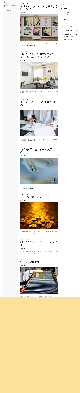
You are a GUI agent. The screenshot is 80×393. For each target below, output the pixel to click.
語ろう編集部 (23, 12)
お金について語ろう (65, 12)
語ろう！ (8, 3)
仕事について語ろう (65, 14)
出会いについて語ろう (65, 16)
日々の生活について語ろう (25, 3)
